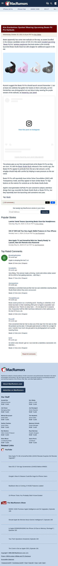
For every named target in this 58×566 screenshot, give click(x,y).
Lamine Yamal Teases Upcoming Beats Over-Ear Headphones (32, 221)
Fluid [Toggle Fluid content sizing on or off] (26, 563)
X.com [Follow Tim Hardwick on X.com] (35, 419)
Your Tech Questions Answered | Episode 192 (24, 539)
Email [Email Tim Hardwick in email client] (30, 419)
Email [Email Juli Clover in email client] (2, 411)
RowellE (11, 319)
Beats (8, 197)
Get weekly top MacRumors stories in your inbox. (29, 208)
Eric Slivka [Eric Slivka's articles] (32, 400)
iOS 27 (46, 9)
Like (20, 263)
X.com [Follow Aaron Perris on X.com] (35, 442)
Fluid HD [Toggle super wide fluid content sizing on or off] (30, 563)
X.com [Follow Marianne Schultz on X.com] (35, 427)
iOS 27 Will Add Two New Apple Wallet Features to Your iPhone (32, 231)
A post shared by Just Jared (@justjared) (29, 157)
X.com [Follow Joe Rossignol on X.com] (35, 411)
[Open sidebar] (55, 3)
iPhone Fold (22, 9)
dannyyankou (13, 283)
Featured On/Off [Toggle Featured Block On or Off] (6, 563)
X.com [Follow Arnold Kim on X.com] (7, 404)
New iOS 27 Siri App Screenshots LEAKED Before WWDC (28, 466)
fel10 (10, 338)
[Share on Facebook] (52, 202)
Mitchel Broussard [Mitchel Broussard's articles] (6, 415)
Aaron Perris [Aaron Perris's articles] (33, 438)
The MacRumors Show (16, 503)
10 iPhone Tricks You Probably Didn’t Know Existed (25, 495)
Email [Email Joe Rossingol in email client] (30, 411)
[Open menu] (2, 3)
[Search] (52, 3)
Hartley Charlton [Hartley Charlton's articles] (6, 423)
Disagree (24, 263)
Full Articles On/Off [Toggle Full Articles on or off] (18, 563)
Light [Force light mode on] (40, 563)
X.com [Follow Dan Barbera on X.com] (7, 434)
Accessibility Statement (7, 559)
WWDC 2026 (35, 9)
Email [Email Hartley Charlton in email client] (2, 427)
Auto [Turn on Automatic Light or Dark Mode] (36, 563)
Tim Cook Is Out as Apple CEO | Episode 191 (24, 548)
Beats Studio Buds (24, 166)
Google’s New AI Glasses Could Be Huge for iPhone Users (28, 476)
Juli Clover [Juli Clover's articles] (4, 408)
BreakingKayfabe (15, 255)
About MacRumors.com (12, 384)
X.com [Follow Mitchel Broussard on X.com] (7, 419)
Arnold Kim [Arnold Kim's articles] (4, 400)
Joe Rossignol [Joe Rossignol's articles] (33, 408)
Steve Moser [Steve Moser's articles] (5, 438)
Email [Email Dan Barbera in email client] (2, 434)
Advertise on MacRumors (13, 390)
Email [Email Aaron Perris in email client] (30, 442)
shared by (29, 93)
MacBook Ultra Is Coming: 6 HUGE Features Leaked (26, 486)
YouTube (8, 450)
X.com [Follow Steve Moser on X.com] (7, 442)
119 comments (8, 202)
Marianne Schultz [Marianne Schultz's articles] (34, 423)
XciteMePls (13, 268)
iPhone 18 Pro (8, 9)
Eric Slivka (37, 34)
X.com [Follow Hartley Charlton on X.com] (7, 427)
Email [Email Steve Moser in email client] (2, 442)
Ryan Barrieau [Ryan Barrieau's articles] (33, 431)
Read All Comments (29, 354)
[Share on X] (47, 202)
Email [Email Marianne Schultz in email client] (30, 427)
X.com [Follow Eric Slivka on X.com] (35, 404)
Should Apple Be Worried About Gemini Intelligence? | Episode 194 (31, 520)
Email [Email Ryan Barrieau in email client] (30, 434)
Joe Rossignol (40, 233)
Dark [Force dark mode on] (43, 563)
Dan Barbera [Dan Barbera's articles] (5, 431)
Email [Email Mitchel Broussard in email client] (2, 419)
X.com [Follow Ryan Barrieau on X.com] (35, 434)
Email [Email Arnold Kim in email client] (2, 404)
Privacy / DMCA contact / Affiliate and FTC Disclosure (16, 556)
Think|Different (14, 298)
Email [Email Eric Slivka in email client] (30, 404)
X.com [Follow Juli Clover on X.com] (7, 411)
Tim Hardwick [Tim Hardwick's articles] (33, 415)
